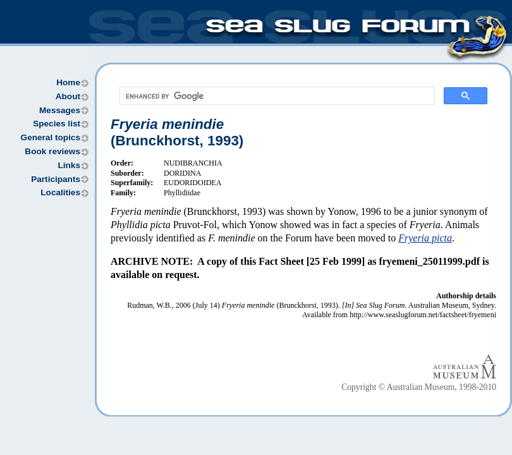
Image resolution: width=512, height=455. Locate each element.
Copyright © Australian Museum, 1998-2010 (418, 387)
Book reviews (52, 151)
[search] (276, 96)
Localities (60, 192)
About (68, 96)
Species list (56, 123)
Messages (59, 110)
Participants (55, 179)
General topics (50, 137)
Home (68, 82)
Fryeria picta (425, 238)
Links (69, 165)
